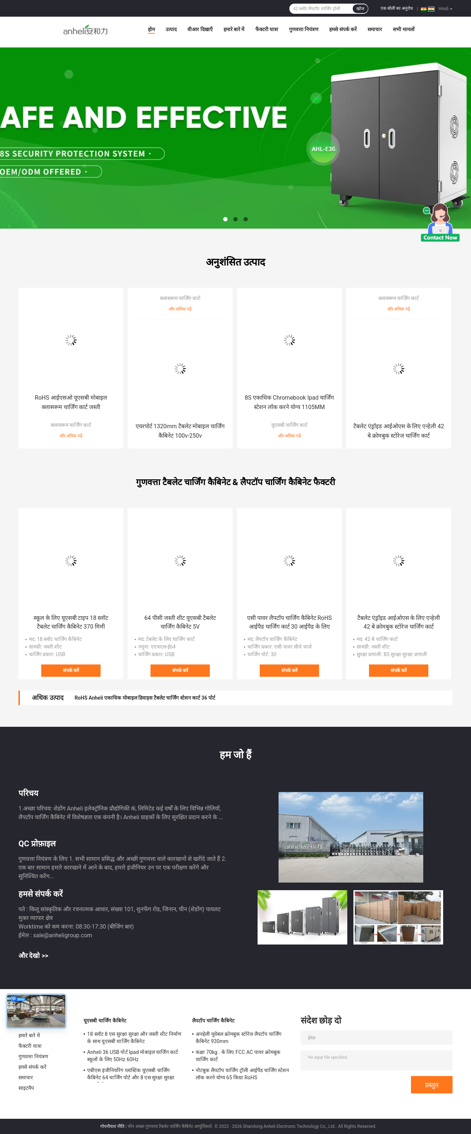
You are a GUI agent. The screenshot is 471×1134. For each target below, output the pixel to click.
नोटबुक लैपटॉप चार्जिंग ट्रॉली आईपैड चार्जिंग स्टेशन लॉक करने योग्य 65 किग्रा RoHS (242, 1073)
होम (151, 29)
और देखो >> (33, 955)
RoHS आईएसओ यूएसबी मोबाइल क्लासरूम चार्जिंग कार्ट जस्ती (71, 402)
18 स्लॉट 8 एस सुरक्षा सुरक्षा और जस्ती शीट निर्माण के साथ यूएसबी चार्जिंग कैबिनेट (134, 1037)
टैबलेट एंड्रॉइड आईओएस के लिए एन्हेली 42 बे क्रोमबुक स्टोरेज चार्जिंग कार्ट (398, 431)
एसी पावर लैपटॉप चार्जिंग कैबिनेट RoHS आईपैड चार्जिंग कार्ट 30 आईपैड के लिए (289, 622)
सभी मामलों (403, 29)
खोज (360, 8)
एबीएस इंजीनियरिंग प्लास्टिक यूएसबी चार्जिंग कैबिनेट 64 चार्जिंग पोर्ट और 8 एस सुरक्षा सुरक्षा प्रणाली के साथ (130, 1075)
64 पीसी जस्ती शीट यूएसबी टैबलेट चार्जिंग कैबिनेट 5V (180, 622)
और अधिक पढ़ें (71, 435)
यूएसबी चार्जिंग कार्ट (289, 425)
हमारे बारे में (234, 29)
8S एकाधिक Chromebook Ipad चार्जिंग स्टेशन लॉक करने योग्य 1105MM (289, 402)
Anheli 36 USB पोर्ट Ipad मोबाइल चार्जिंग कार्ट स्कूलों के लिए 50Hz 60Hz (132, 1055)
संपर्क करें (71, 670)
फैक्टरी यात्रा (266, 29)
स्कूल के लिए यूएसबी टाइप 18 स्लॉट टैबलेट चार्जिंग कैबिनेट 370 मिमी (71, 622)
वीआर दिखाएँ (199, 29)
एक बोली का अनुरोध (397, 8)
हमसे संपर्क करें (343, 29)
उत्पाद (171, 29)
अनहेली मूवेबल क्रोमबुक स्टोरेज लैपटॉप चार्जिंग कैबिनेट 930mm (238, 1037)
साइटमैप (26, 1088)
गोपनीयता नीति (112, 1126)
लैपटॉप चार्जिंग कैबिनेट (213, 1020)
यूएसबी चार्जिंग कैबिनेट (105, 1020)
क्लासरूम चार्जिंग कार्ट (71, 425)
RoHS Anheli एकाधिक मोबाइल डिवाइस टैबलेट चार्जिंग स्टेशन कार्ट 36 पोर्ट (145, 698)
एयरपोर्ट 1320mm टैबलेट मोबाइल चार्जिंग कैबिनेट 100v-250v (180, 431)
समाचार (375, 29)
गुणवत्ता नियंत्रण (303, 29)
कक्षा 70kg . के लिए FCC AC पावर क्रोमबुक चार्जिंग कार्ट (238, 1055)
